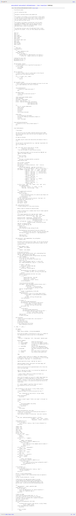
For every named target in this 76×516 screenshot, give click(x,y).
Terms (12, 514)
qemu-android (14, 5)
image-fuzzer (44, 5)
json (74, 514)
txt (71, 514)
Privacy (9, 514)
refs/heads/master (30, 5)
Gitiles (7, 514)
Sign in (74, 1)
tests (38, 5)
